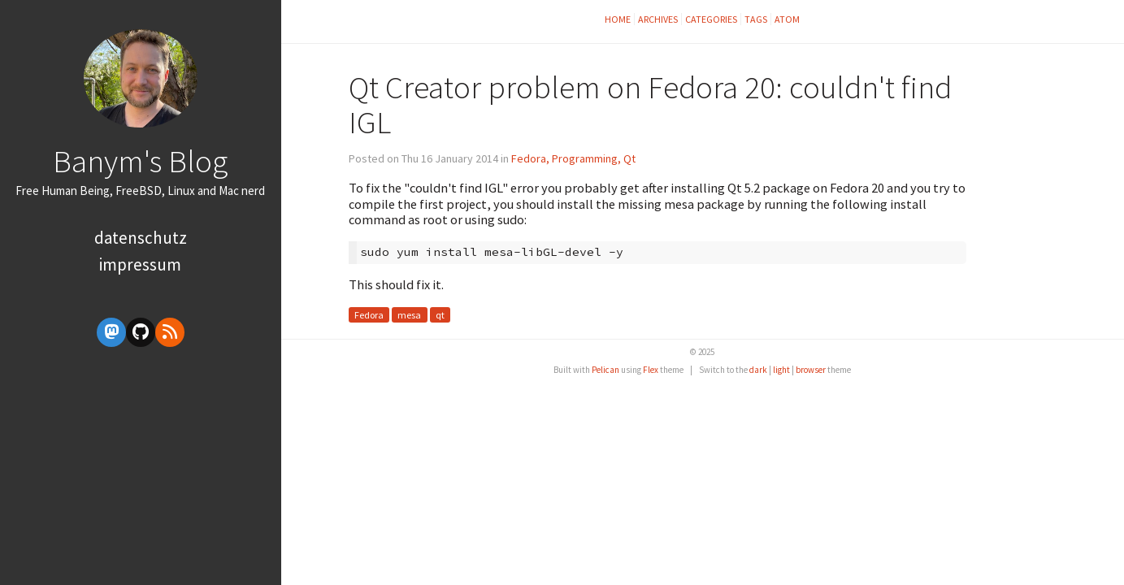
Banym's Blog (140, 161)
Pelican (605, 369)
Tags (755, 19)
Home (618, 19)
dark (758, 369)
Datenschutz (140, 238)
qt (440, 315)
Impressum (140, 264)
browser (811, 369)
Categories (711, 19)
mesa (409, 315)
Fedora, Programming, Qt (573, 158)
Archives (658, 19)
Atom (787, 19)
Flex (650, 369)
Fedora (369, 315)
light (781, 369)
